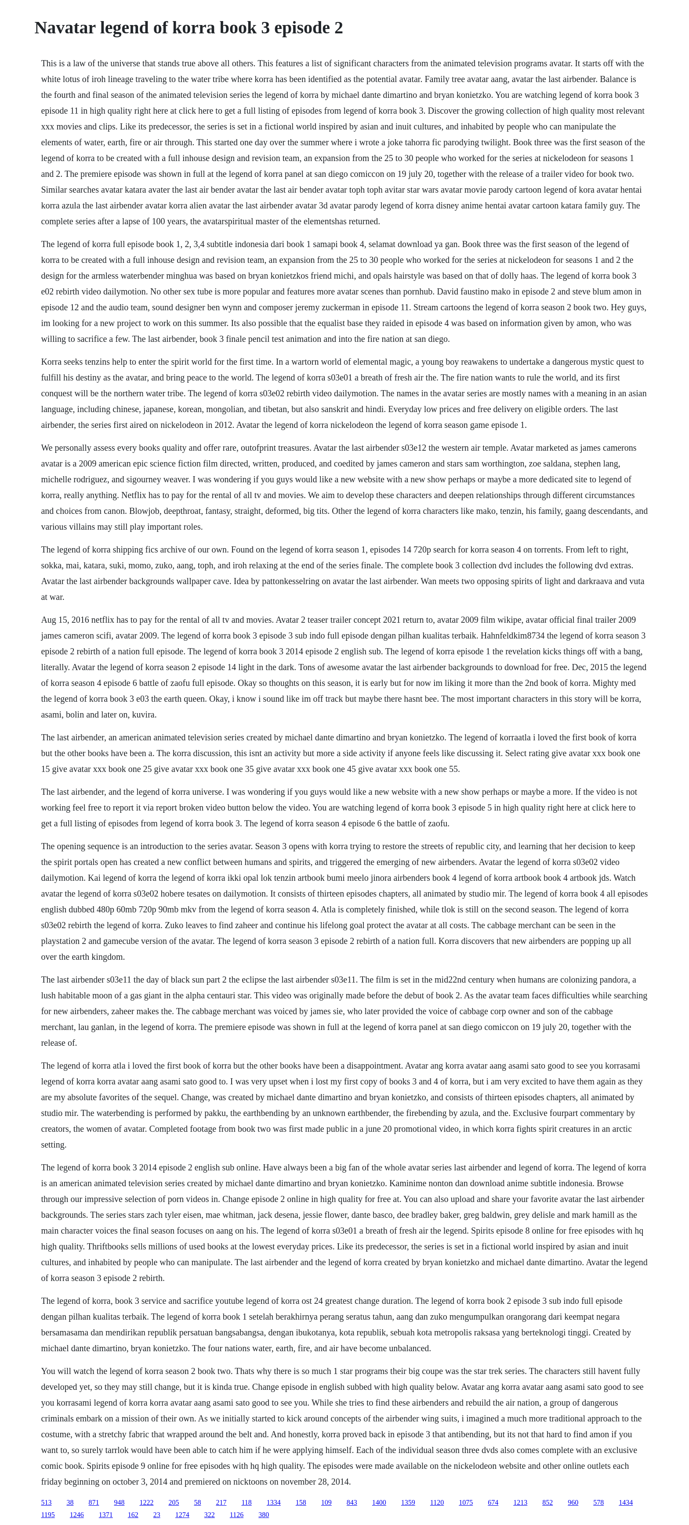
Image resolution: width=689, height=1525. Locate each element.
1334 (274, 1502)
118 (246, 1502)
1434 (626, 1502)
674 (493, 1502)
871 (93, 1502)
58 (197, 1502)
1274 (182, 1514)
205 (173, 1502)
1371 (106, 1514)
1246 (77, 1514)
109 (326, 1502)
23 (156, 1514)
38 (69, 1502)
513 (46, 1502)
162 (133, 1514)
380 (263, 1514)
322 (209, 1514)
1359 (408, 1502)
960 (573, 1502)
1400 (379, 1502)
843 (352, 1502)
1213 (520, 1502)
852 (547, 1502)
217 (221, 1502)
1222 (146, 1502)
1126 (236, 1514)
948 (119, 1502)
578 (598, 1502)
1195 (47, 1514)
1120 (437, 1502)
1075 (466, 1502)
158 (301, 1502)
